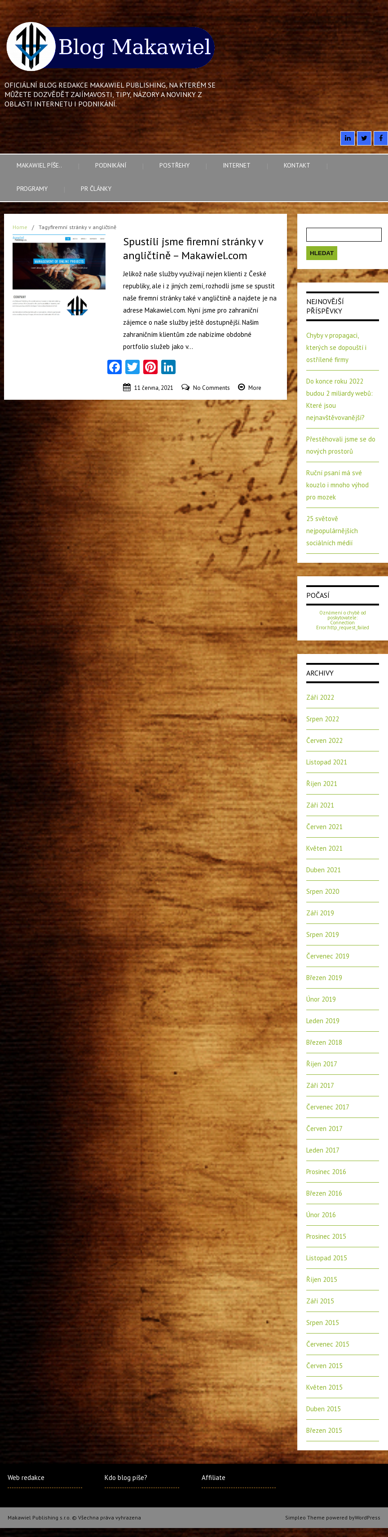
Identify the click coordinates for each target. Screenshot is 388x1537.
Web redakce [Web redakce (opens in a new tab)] (26, 1477)
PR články (96, 189)
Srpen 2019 (322, 934)
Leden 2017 (323, 1150)
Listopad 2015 (326, 1258)
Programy (32, 189)
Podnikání (110, 165)
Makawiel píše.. (39, 165)
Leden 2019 (323, 1020)
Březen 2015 (324, 1430)
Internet (237, 165)
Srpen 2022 (322, 719)
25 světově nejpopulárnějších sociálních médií (332, 530)
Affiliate (213, 1477)
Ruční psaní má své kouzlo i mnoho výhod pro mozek (337, 484)
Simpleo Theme (305, 1517)
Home (20, 227)
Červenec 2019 (327, 956)
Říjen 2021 (321, 783)
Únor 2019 (321, 999)
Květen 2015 (324, 1387)
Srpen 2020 (322, 891)
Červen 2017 (324, 1128)
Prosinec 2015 (326, 1236)
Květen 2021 (324, 848)
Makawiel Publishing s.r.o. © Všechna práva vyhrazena (74, 1517)
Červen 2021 (324, 826)
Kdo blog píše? (126, 1477)
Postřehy (174, 165)
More (254, 388)
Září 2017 (320, 1085)
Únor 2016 (321, 1214)
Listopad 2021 (326, 762)
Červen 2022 (324, 740)
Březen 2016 (324, 1193)
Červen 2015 (324, 1365)
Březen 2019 (324, 977)
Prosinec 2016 (326, 1171)
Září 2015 (320, 1301)
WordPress (367, 1517)
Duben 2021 (323, 870)
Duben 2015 (323, 1408)
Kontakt (297, 165)
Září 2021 (320, 805)
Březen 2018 (324, 1042)
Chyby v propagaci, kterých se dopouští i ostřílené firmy (336, 347)
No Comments (211, 388)
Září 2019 (320, 913)
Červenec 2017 (327, 1107)
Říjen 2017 (321, 1064)
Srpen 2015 (322, 1322)
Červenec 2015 (327, 1344)
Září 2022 (320, 697)
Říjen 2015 (321, 1279)
